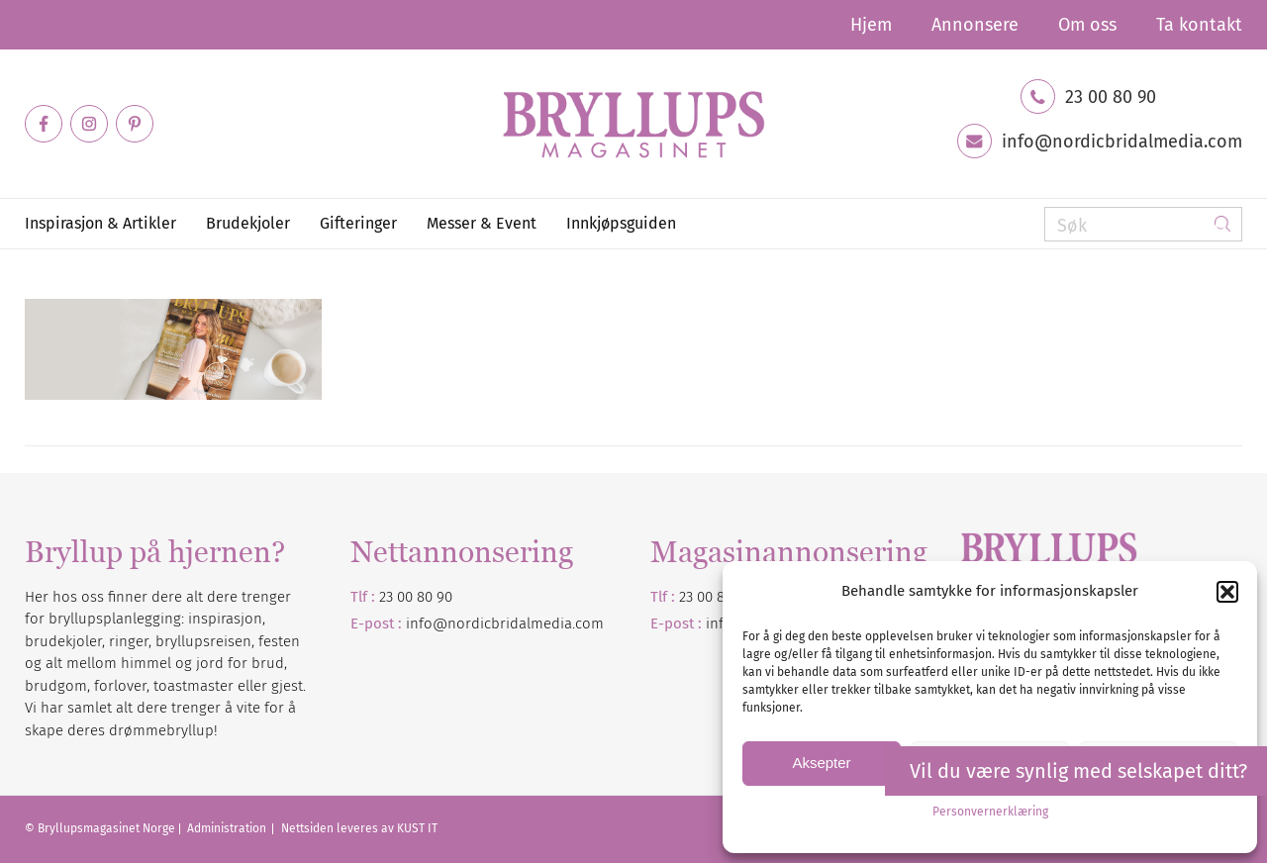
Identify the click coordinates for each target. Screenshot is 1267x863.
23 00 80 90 (1110, 97)
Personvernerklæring (990, 811)
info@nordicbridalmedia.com (1122, 141)
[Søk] (1143, 224)
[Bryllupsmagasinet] (633, 123)
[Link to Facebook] (43, 124)
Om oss (1087, 25)
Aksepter (821, 762)
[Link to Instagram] (89, 124)
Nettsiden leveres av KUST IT (359, 828)
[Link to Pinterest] (134, 124)
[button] (1227, 592)
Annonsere (975, 25)
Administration (228, 828)
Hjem (871, 25)
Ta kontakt (1199, 25)
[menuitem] (871, 24)
